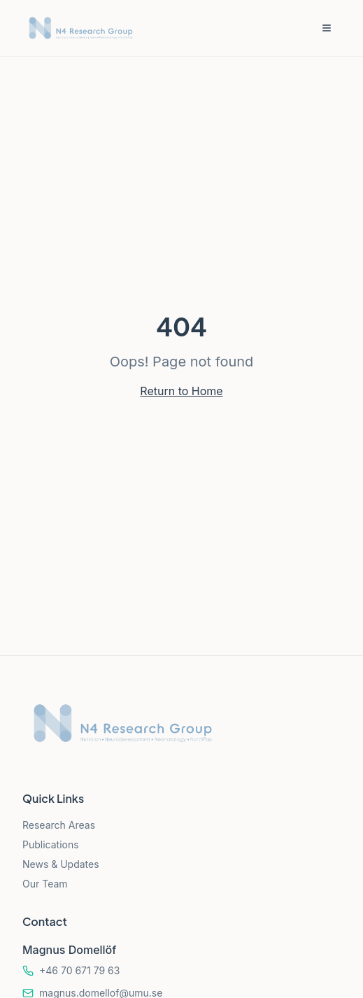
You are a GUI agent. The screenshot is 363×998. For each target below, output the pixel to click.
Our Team (45, 884)
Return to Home (181, 391)
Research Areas (58, 825)
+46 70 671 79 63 (79, 970)
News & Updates (60, 864)
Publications (50, 844)
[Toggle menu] (327, 28)
